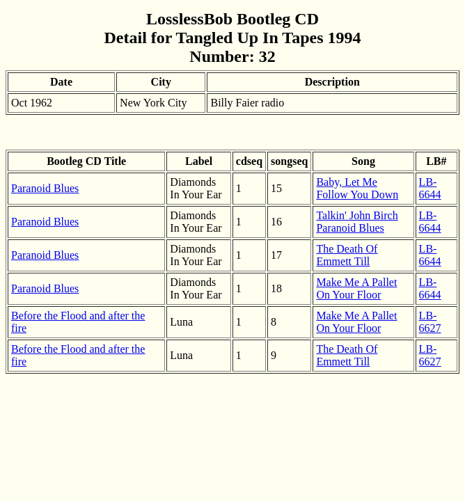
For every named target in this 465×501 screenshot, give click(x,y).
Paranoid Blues (45, 188)
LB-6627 (430, 322)
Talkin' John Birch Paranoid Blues (356, 221)
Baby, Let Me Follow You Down (357, 188)
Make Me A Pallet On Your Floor (356, 288)
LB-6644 (430, 188)
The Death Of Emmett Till (346, 255)
